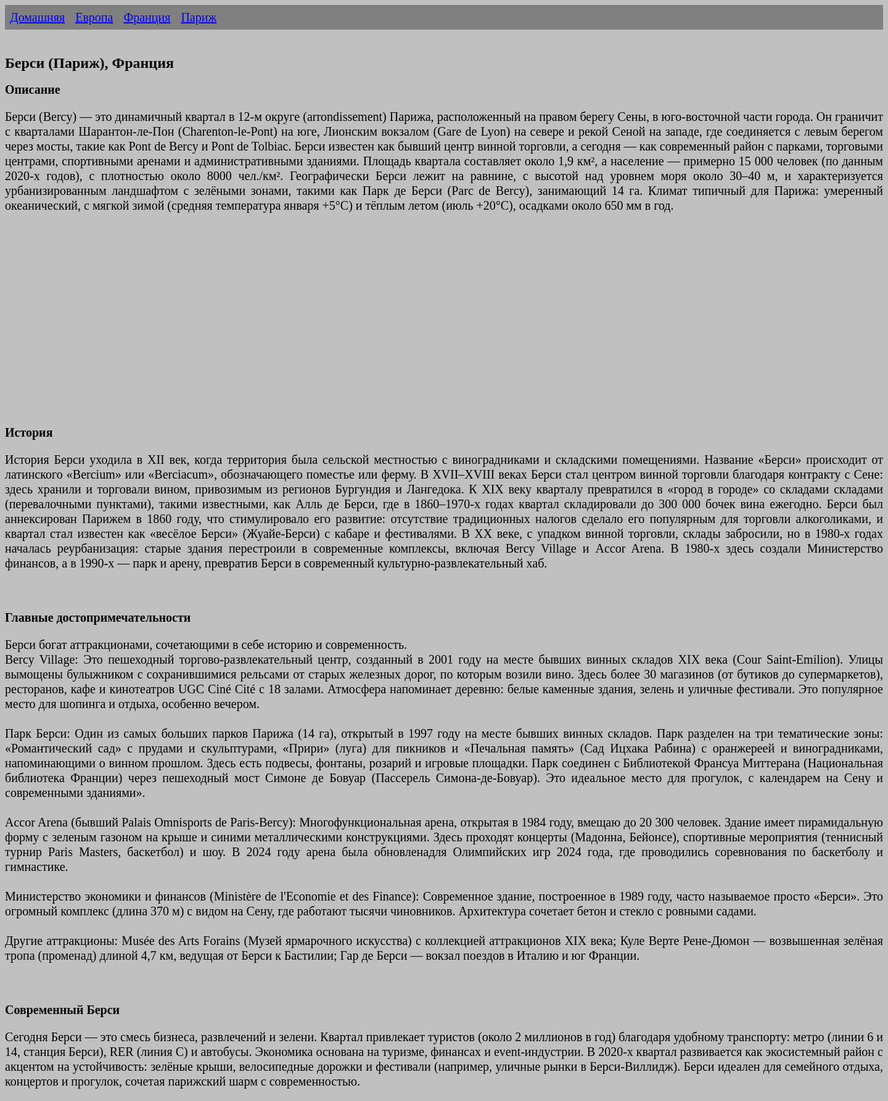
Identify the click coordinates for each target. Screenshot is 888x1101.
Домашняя (37, 17)
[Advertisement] (375, 326)
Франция (146, 17)
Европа (94, 17)
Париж (198, 17)
